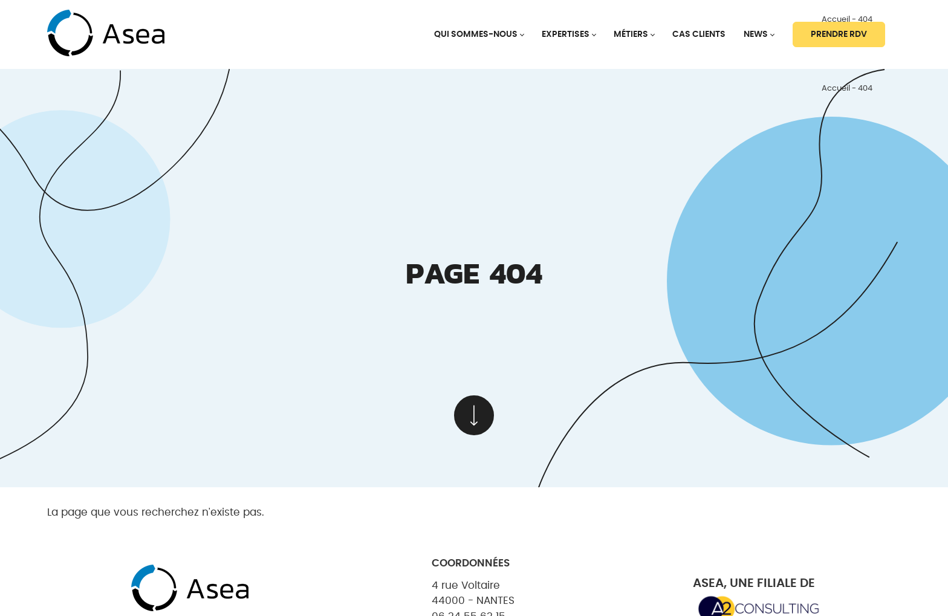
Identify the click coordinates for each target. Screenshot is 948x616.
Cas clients (699, 34)
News (756, 34)
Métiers (631, 34)
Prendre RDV (839, 34)
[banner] (105, 34)
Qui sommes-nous (476, 34)
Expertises (565, 34)
